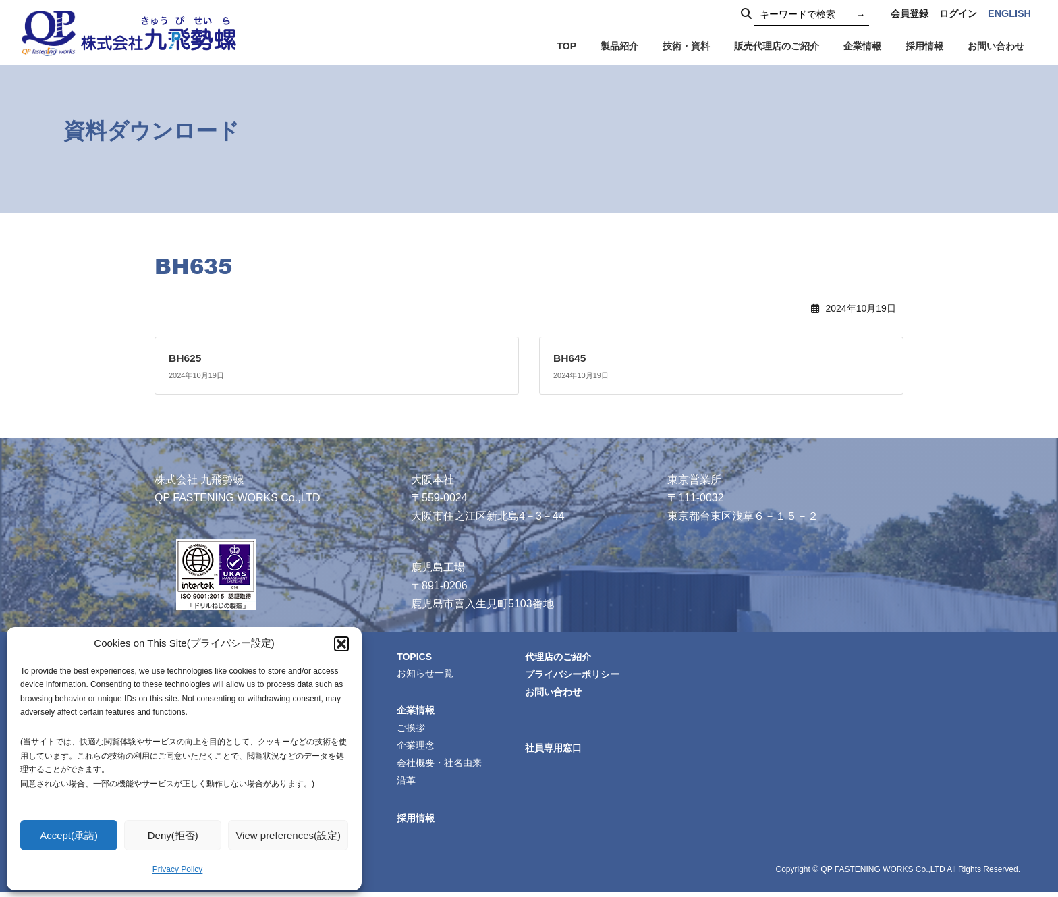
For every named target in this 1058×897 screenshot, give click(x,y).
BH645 (570, 358)
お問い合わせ (555, 693)
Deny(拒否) (173, 835)
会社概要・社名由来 (441, 766)
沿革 (408, 784)
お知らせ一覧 (427, 673)
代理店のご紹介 (560, 656)
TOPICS (417, 656)
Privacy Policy (177, 869)
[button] (341, 644)
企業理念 (418, 747)
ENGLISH (1009, 13)
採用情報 (418, 822)
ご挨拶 (413, 729)
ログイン (958, 13)
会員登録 (909, 13)
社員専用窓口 (555, 750)
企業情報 (418, 711)
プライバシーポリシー (574, 675)
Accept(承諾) (69, 835)
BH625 (185, 358)
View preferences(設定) (288, 835)
